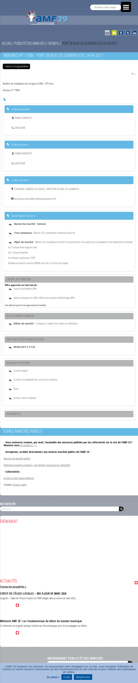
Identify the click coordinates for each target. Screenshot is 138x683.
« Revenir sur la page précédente (16, 66)
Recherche (8, 504)
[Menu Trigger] (126, 7)
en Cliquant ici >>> (28, 445)
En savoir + (53, 677)
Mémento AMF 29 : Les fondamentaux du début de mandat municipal (41, 621)
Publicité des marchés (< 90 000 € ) (37, 43)
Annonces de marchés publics (17, 458)
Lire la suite (136, 583)
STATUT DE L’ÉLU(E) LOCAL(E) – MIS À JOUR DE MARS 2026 (33, 594)
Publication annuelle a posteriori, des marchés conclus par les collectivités (37, 465)
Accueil (7, 43)
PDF (133, 74)
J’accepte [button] (67, 677)
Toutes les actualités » (13, 587)
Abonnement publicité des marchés (75, 658)
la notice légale (20, 485)
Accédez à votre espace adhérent (19, 478)
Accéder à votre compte (105, 7)
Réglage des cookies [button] (83, 677)
